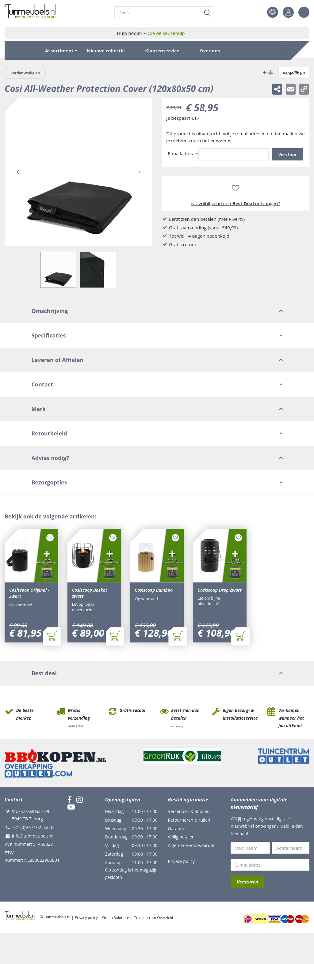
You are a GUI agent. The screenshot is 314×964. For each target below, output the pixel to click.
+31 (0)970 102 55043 (33, 828)
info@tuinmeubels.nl (32, 836)
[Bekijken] (285, 50)
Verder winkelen (25, 73)
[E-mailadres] (270, 865)
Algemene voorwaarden (191, 846)
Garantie (176, 829)
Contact (272, 12)
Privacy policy (181, 862)
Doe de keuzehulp (165, 33)
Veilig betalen (181, 837)
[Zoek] (163, 12)
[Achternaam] (290, 848)
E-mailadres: (183, 153)
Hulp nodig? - (151, 33)
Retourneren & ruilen (189, 820)
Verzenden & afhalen (188, 812)
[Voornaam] (250, 848)
